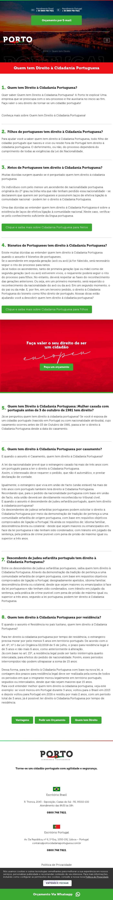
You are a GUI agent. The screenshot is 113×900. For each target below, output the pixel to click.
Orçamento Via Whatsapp (56, 894)
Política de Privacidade (56, 865)
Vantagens (22, 721)
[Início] (45, 52)
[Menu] (107, 41)
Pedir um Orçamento (52, 721)
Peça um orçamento (56, 367)
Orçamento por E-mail (56, 21)
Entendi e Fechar (57, 883)
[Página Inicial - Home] (17, 41)
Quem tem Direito (86, 721)
